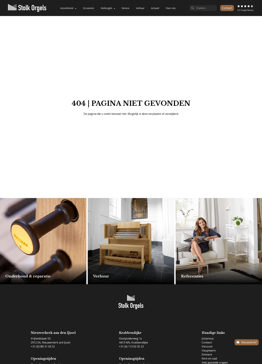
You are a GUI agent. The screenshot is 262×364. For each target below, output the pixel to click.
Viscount (207, 346)
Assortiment (67, 8)
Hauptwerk (209, 350)
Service (125, 8)
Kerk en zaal (209, 358)
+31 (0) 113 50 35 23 (131, 346)
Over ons (171, 8)
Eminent (207, 354)
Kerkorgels (106, 8)
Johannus (208, 338)
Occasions (88, 8)
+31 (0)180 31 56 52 (43, 346)
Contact (227, 8)
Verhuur (140, 8)
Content (207, 342)
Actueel (155, 8)
